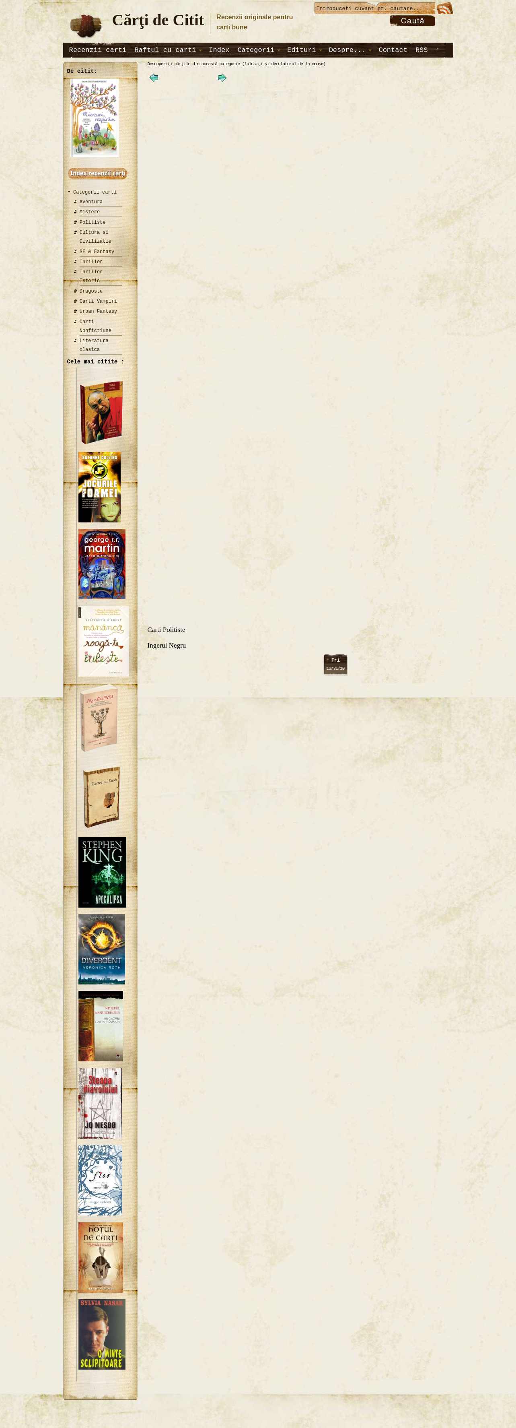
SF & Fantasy (97, 251)
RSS (421, 50)
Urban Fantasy (98, 311)
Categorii (255, 50)
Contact (392, 50)
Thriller (91, 261)
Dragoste (91, 291)
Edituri (301, 50)
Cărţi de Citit (158, 20)
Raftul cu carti (165, 50)
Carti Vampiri (98, 301)
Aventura (91, 201)
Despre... (347, 50)
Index (219, 50)
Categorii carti (95, 192)
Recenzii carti (98, 50)
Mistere (90, 211)
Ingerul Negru (167, 648)
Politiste (93, 222)
